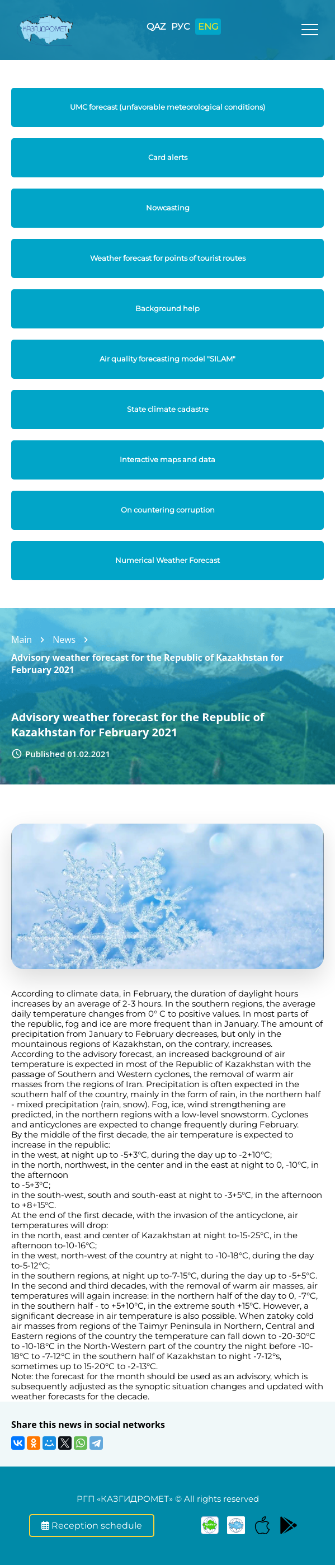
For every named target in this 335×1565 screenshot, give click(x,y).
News (64, 639)
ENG (208, 26)
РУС (180, 26)
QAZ (156, 26)
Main (21, 639)
